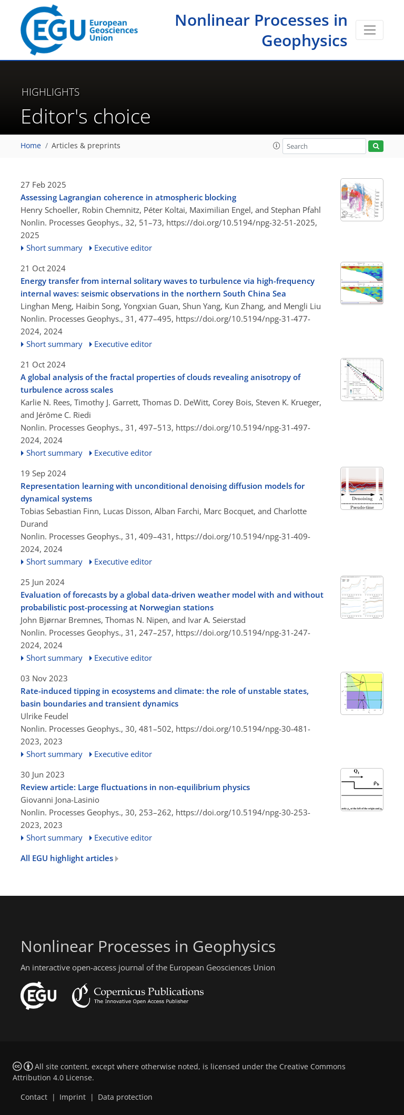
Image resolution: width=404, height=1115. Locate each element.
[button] (276, 145)
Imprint (72, 1097)
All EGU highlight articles (69, 858)
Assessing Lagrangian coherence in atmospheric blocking (128, 197)
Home (31, 145)
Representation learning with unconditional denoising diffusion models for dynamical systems (163, 492)
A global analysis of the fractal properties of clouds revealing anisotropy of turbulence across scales (160, 383)
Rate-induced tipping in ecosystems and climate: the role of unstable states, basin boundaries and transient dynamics (165, 697)
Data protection (125, 1097)
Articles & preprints (86, 145)
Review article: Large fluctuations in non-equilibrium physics (135, 787)
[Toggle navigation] (369, 30)
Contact (34, 1097)
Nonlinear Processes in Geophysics (261, 30)
